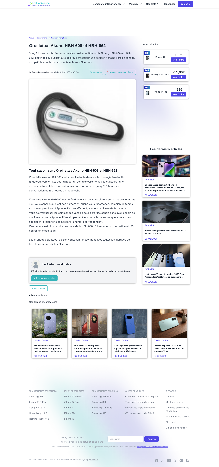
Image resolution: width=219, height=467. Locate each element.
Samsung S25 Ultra (102, 407)
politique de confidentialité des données (152, 447)
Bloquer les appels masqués (140, 407)
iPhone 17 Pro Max (74, 396)
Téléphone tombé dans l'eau (140, 402)
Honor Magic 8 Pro (39, 413)
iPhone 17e (69, 413)
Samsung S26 (99, 402)
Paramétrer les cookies (178, 416)
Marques (135, 4)
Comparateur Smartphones (109, 4)
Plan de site (172, 422)
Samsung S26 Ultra (102, 396)
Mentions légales (174, 402)
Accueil (32, 38)
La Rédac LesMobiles (39, 72)
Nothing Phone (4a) (39, 418)
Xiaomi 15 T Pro (37, 402)
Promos (185, 4)
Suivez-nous (96, 72)
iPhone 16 (69, 418)
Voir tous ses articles (44, 278)
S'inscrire (151, 439)
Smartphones (38, 288)
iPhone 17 (69, 407)
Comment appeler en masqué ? (141, 396)
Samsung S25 (99, 413)
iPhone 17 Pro (71, 402)
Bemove (94, 459)
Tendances (169, 4)
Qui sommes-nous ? (176, 427)
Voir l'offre (178, 59)
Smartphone (42, 38)
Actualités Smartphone (58, 38)
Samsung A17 (36, 396)
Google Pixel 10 (37, 407)
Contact (170, 396)
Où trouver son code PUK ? (139, 413)
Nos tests (152, 4)
